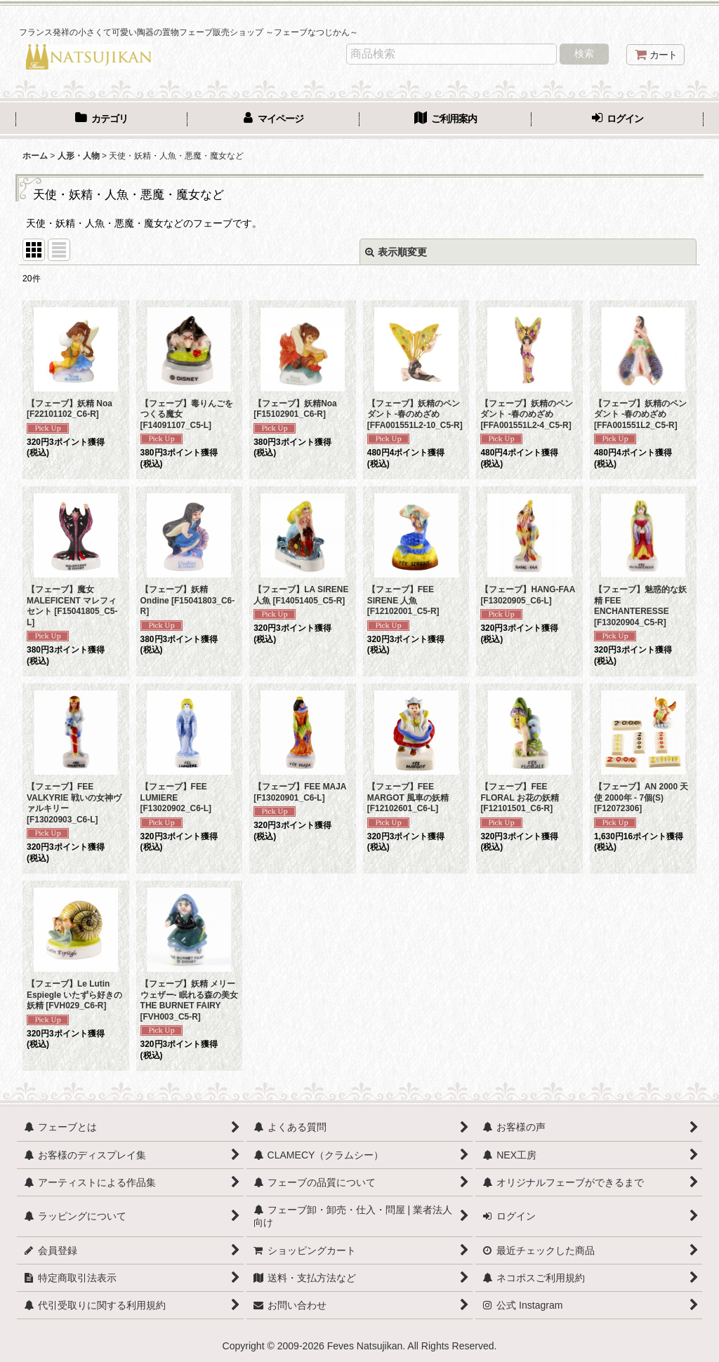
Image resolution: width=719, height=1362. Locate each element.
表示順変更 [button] (396, 252)
